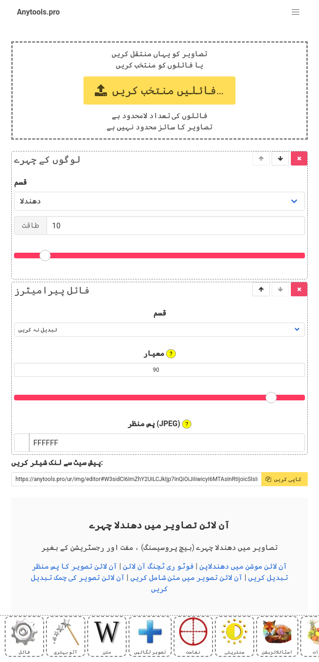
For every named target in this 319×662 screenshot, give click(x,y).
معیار (159, 353)
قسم (20, 182)
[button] (295, 12)
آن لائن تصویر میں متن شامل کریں (186, 577)
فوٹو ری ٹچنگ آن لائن (158, 566)
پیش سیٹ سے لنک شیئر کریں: (57, 462)
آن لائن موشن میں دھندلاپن (243, 566)
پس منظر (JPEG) (160, 424)
